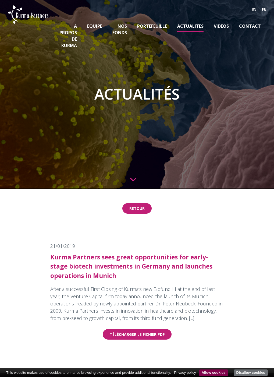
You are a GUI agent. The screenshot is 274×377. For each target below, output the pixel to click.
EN (254, 9)
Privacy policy (185, 373)
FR (264, 9)
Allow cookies (214, 373)
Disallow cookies (250, 373)
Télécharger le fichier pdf (137, 334)
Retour (137, 208)
